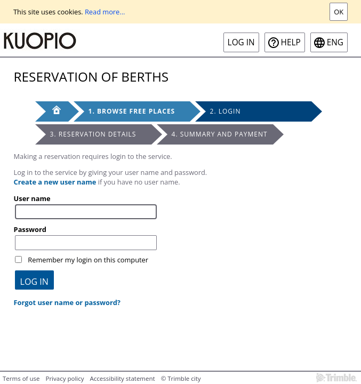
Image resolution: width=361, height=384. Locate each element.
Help (291, 42)
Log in (241, 42)
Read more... (105, 12)
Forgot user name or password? (67, 302)
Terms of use (21, 378)
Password (30, 229)
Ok (338, 12)
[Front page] (51, 111)
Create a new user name (55, 182)
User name (32, 198)
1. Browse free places (132, 111)
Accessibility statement (122, 378)
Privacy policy (64, 378)
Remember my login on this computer (88, 260)
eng (335, 42)
